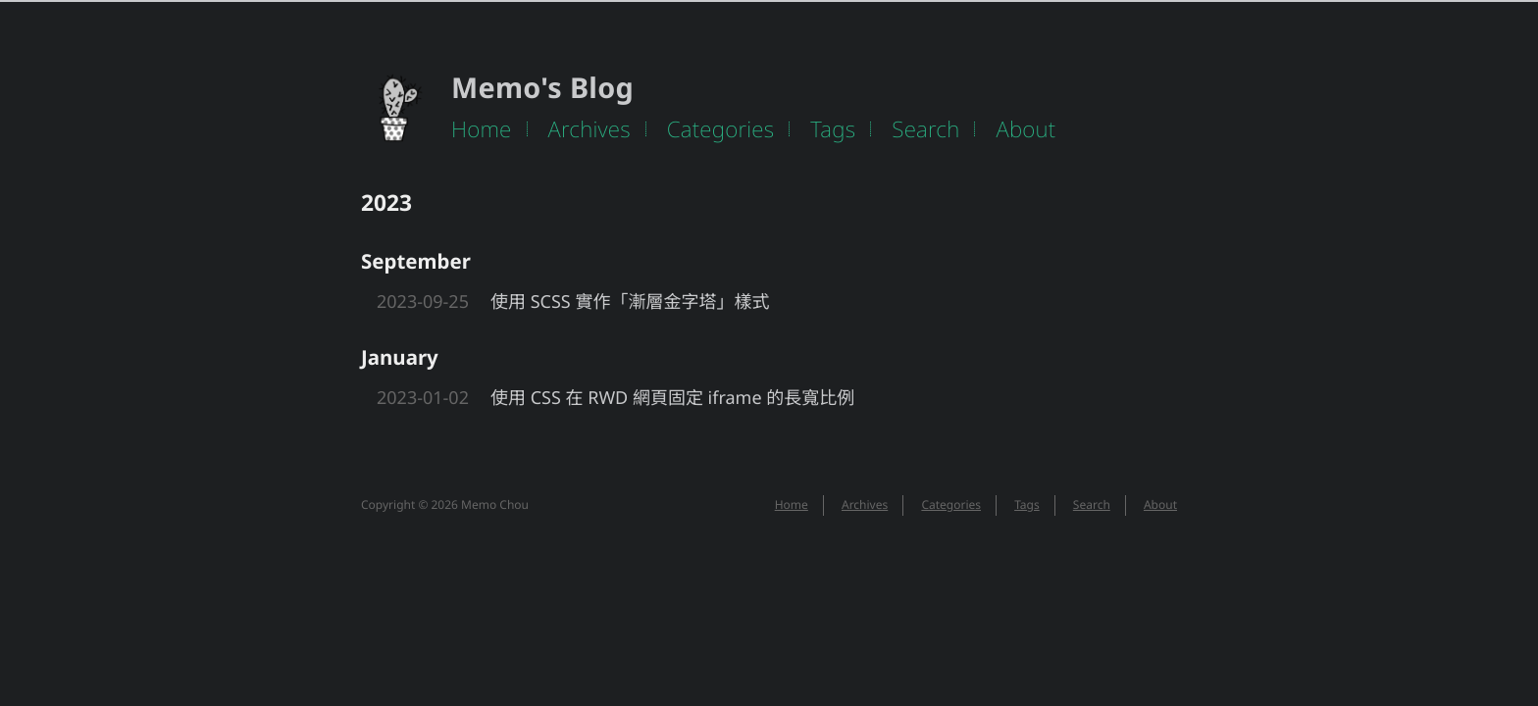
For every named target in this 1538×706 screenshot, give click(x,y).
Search (925, 129)
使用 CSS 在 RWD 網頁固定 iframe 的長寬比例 (672, 398)
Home (481, 129)
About (1025, 129)
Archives (589, 129)
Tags (832, 129)
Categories (721, 129)
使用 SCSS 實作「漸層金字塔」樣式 (629, 302)
